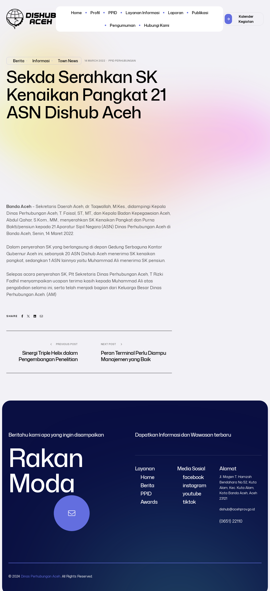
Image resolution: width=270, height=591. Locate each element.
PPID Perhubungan (122, 60)
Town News (68, 60)
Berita (18, 60)
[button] (243, 19)
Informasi (41, 60)
